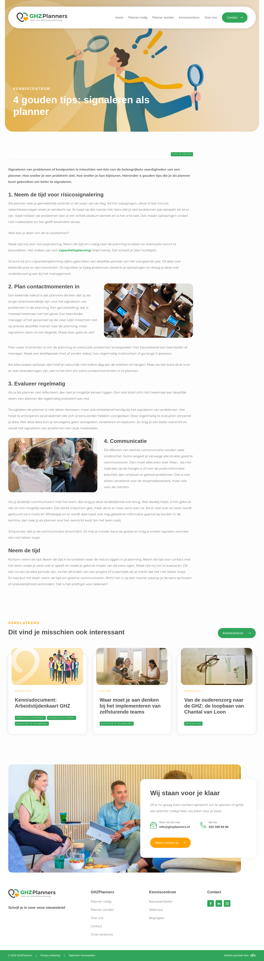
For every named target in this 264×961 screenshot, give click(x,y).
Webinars (156, 910)
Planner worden (102, 910)
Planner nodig (101, 901)
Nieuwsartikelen (161, 901)
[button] (189, 17)
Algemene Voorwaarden (82, 955)
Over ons (97, 918)
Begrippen (157, 918)
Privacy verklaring (50, 955)
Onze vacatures (102, 934)
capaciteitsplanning (75, 250)
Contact (96, 926)
